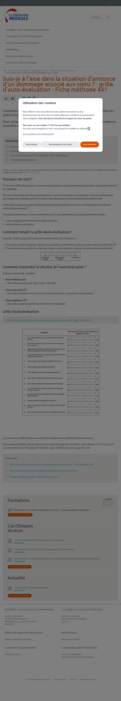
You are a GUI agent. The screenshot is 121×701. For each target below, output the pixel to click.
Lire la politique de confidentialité (38, 134)
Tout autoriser (89, 144)
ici (89, 128)
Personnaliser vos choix (60, 144)
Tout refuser (31, 144)
